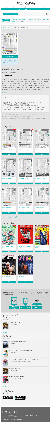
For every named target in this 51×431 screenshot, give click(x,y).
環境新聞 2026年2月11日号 (24, 207)
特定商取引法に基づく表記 (31, 415)
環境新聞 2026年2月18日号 (7, 207)
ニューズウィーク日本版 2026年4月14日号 (25, 247)
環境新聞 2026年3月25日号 (24, 149)
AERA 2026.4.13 (22, 276)
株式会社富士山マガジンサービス (15, 416)
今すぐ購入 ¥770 (9, 57)
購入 (9, 154)
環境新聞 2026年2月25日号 (40, 178)
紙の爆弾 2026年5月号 (6, 276)
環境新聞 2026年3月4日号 (24, 178)
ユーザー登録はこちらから (25, 9)
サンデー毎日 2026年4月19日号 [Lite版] (8, 247)
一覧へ (5, 332)
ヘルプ (43, 7)
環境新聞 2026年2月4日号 (40, 207)
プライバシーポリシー (19, 415)
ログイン (7, 7)
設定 (32, 7)
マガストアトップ (7, 27)
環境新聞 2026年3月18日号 (40, 149)
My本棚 (19, 7)
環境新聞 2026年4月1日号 (7, 149)
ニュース (4, 92)
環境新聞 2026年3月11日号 (7, 178)
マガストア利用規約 (7, 415)
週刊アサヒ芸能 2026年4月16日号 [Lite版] (41, 247)
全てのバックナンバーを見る (10, 217)
